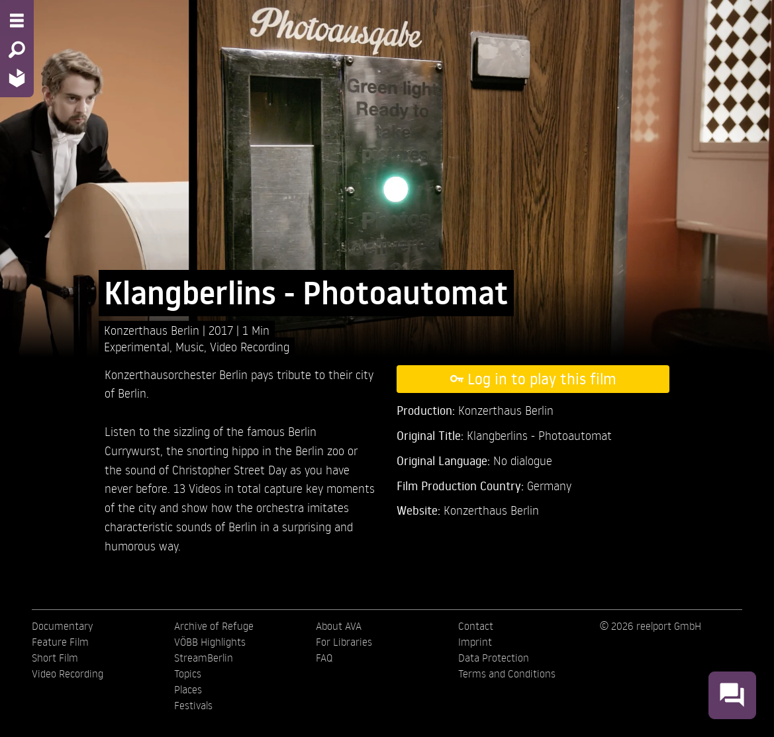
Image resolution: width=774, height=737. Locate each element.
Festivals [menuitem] (193, 705)
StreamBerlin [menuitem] (203, 657)
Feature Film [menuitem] (60, 641)
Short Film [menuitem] (55, 657)
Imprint (475, 641)
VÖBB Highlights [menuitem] (210, 641)
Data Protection (493, 657)
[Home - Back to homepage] (17, 77)
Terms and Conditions (507, 673)
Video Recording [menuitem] (67, 673)
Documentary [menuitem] (62, 625)
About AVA (339, 625)
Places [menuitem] (188, 689)
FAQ (324, 657)
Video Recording (249, 346)
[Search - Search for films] (17, 49)
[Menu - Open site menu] (17, 20)
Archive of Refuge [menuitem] (214, 625)
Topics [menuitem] (187, 673)
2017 (222, 329)
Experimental (136, 346)
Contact (475, 625)
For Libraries (344, 641)
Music (189, 346)
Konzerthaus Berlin (491, 509)
